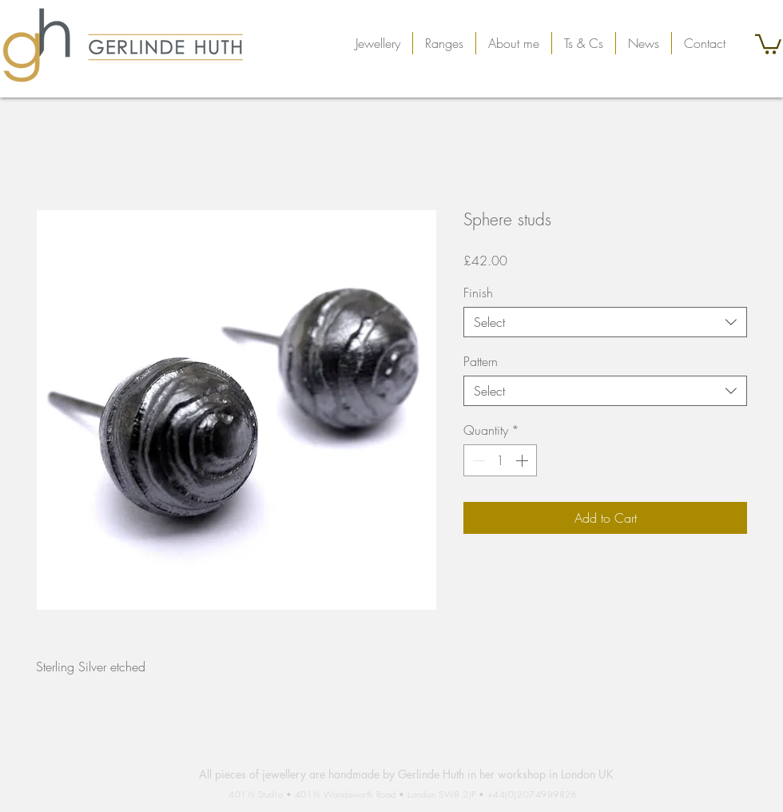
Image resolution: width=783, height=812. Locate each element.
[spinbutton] (500, 460)
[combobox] (605, 322)
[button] (378, 43)
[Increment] (523, 460)
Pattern (480, 361)
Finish (478, 292)
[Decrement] (477, 460)
